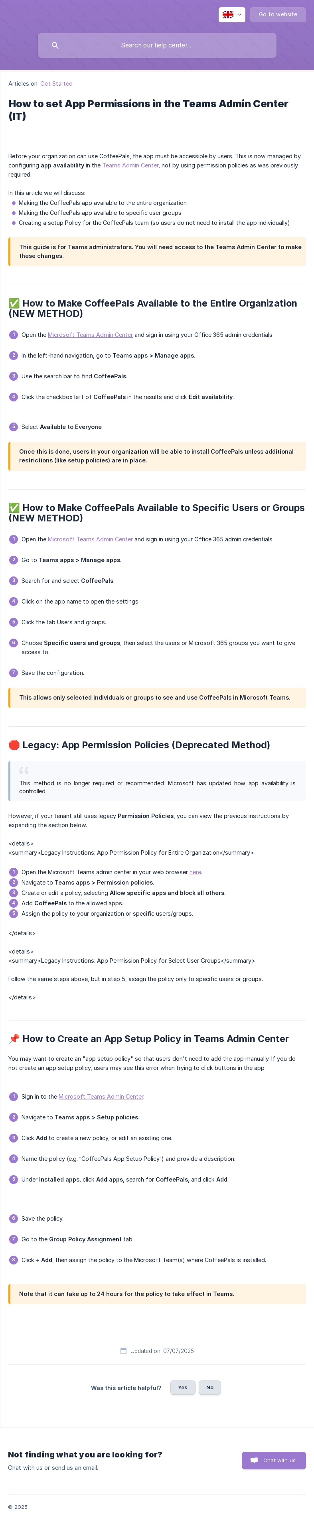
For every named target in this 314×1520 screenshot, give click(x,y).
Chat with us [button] (279, 1460)
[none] (232, 14)
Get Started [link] (56, 83)
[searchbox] (157, 45)
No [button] (209, 1387)
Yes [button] (183, 1387)
